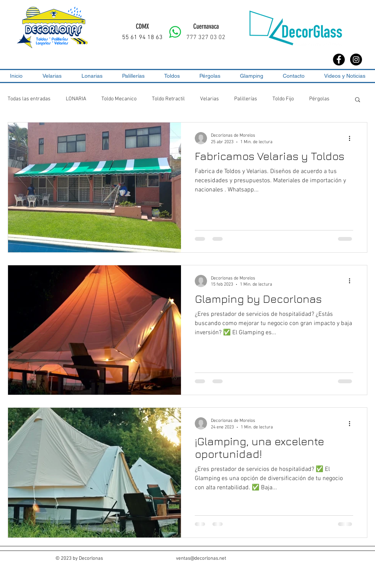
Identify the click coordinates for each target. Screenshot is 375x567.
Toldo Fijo (283, 99)
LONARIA (76, 99)
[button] (357, 100)
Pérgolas (319, 99)
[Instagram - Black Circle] (356, 59)
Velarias (209, 99)
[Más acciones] (352, 138)
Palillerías (245, 99)
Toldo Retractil (168, 99)
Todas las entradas (29, 99)
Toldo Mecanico (119, 99)
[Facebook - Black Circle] (339, 59)
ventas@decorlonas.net (201, 559)
